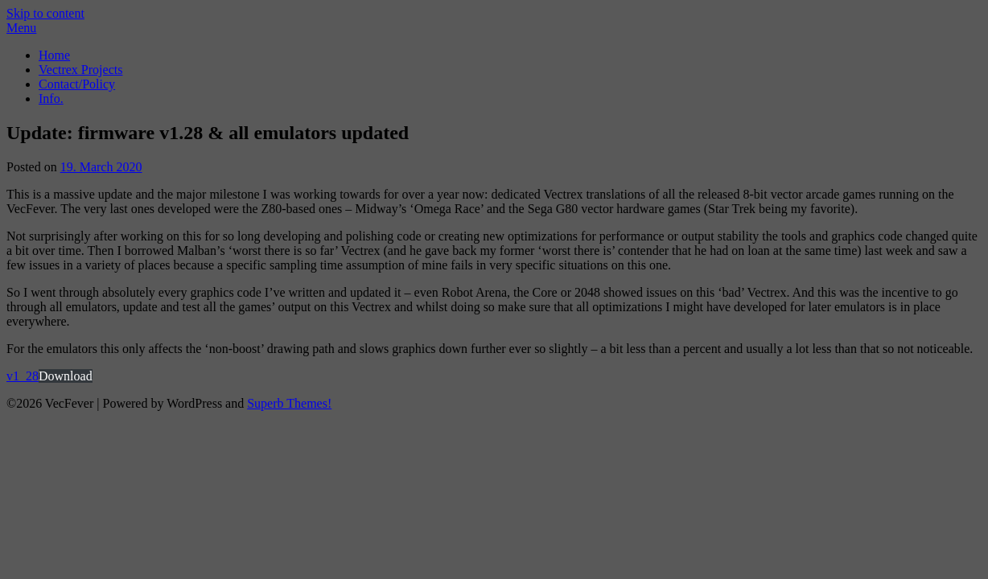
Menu (21, 28)
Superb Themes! (289, 403)
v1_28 (22, 376)
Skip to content (45, 13)
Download (66, 376)
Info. (51, 98)
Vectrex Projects (80, 69)
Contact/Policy (77, 84)
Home (54, 55)
